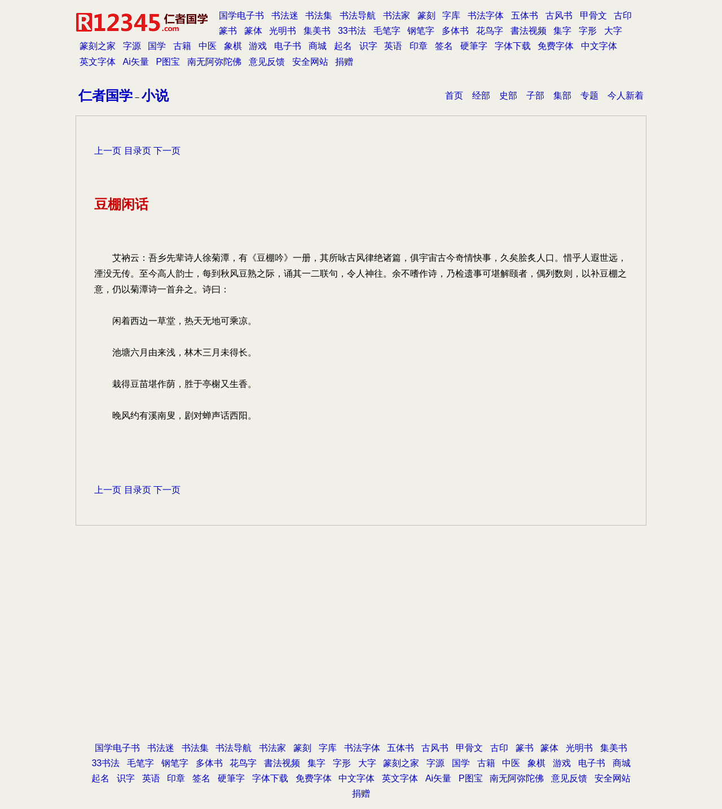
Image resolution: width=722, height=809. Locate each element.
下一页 (166, 150)
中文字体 (599, 46)
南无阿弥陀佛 (214, 61)
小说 (155, 95)
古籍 (182, 46)
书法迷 (284, 15)
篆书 (228, 30)
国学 (157, 46)
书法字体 (486, 15)
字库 (451, 15)
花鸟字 (489, 30)
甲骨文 (593, 15)
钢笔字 (420, 30)
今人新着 (625, 95)
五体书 (524, 15)
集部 (562, 95)
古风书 (559, 15)
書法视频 (528, 30)
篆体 (253, 30)
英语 (393, 46)
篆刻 (426, 15)
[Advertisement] (361, 649)
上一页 (107, 150)
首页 (454, 95)
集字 (562, 30)
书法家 (396, 15)
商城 (318, 46)
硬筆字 (473, 46)
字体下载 (513, 46)
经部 (481, 95)
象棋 (233, 46)
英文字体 (98, 61)
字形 (588, 30)
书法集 (318, 15)
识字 (368, 46)
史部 (508, 95)
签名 (444, 46)
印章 (419, 46)
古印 (623, 15)
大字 (613, 30)
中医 (208, 46)
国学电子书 (241, 15)
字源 (132, 46)
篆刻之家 (98, 46)
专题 (589, 95)
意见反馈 (267, 61)
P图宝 (168, 61)
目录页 (137, 150)
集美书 (317, 30)
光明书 (282, 30)
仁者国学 (105, 95)
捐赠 (344, 61)
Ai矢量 (136, 61)
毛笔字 (386, 30)
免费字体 (556, 46)
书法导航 (358, 15)
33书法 (352, 30)
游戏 (258, 46)
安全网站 (310, 61)
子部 (535, 95)
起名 (343, 46)
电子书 (287, 46)
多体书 (455, 30)
